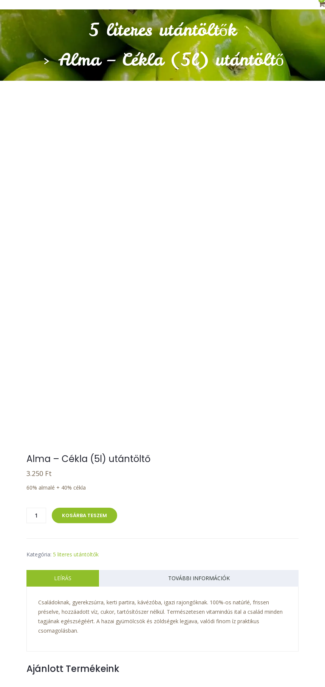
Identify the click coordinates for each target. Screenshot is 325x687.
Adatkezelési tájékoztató (128, 657)
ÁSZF (290, 648)
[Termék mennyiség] (36, 422)
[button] (322, 4)
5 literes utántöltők (163, 29)
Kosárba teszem (84, 422)
